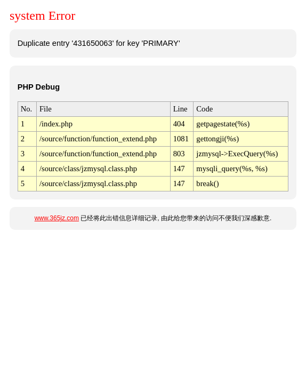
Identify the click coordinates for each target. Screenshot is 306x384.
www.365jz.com (57, 218)
